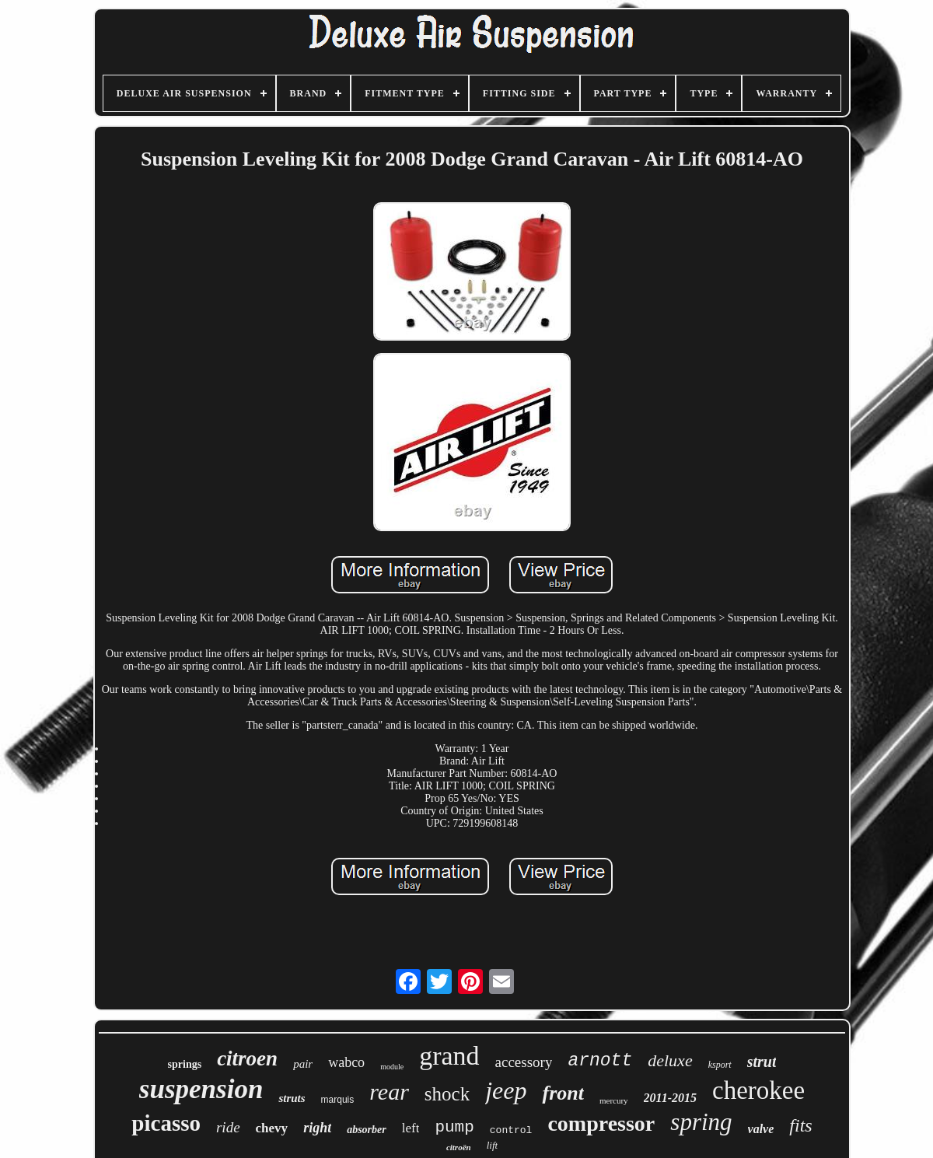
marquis (338, 1099)
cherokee (758, 1090)
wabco (346, 1062)
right (317, 1127)
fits (800, 1125)
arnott (600, 1061)
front (562, 1093)
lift (492, 1145)
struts (291, 1098)
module (392, 1066)
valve (761, 1128)
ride (228, 1127)
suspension (201, 1089)
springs (185, 1064)
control (511, 1130)
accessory (524, 1062)
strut (762, 1061)
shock (447, 1093)
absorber (366, 1129)
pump (454, 1127)
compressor (601, 1123)
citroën (458, 1147)
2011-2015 (670, 1097)
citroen (247, 1058)
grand (449, 1055)
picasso (166, 1123)
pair (303, 1064)
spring (701, 1121)
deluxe (670, 1060)
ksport (720, 1064)
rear (389, 1091)
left (411, 1128)
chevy (272, 1128)
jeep (505, 1090)
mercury (613, 1100)
